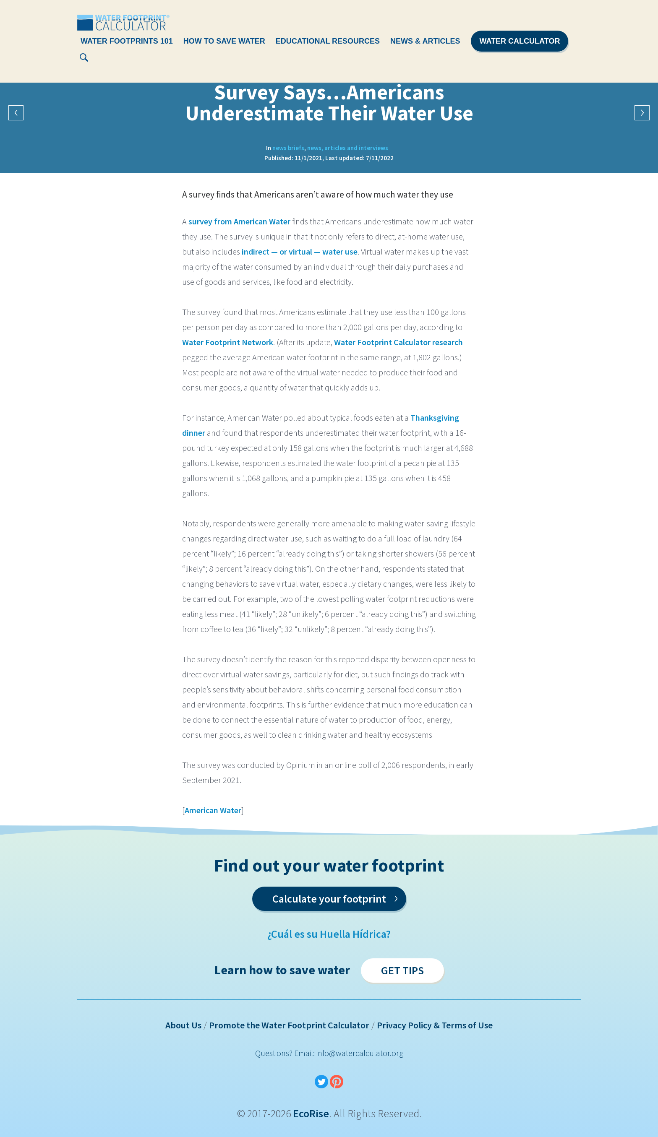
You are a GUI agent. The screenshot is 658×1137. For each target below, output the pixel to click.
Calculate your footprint (335, 897)
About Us (183, 1025)
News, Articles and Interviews (347, 148)
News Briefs (288, 148)
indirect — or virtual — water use (300, 251)
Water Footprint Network (227, 342)
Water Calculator (519, 41)
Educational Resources (328, 41)
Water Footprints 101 (127, 41)
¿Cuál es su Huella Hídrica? (329, 934)
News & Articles (425, 41)
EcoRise (311, 1113)
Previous (16, 113)
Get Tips (402, 970)
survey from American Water (239, 221)
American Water (213, 810)
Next (642, 113)
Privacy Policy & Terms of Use (435, 1025)
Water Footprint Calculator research (398, 342)
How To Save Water (224, 41)
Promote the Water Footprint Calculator (289, 1025)
